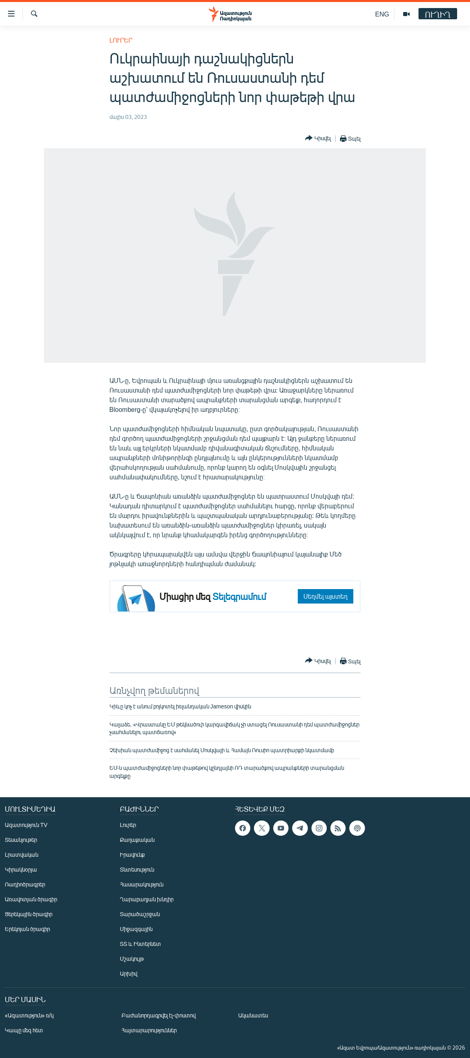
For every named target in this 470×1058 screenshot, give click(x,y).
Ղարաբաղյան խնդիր (146, 899)
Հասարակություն (141, 884)
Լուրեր (120, 40)
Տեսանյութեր (21, 839)
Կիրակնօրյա (21, 869)
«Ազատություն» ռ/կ (29, 1015)
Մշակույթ (132, 958)
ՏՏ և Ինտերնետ (140, 943)
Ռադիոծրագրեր (25, 884)
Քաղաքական (137, 839)
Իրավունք (132, 854)
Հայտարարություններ (149, 1030)
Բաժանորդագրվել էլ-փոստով (159, 1015)
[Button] (318, 138)
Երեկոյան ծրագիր (27, 928)
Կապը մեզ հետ (24, 1030)
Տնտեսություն (137, 869)
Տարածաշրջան (140, 914)
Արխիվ (128, 973)
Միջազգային (136, 928)
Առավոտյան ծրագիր (31, 899)
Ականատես (253, 1015)
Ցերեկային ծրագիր (28, 914)
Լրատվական (21, 854)
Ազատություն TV (26, 824)
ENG (382, 14)
